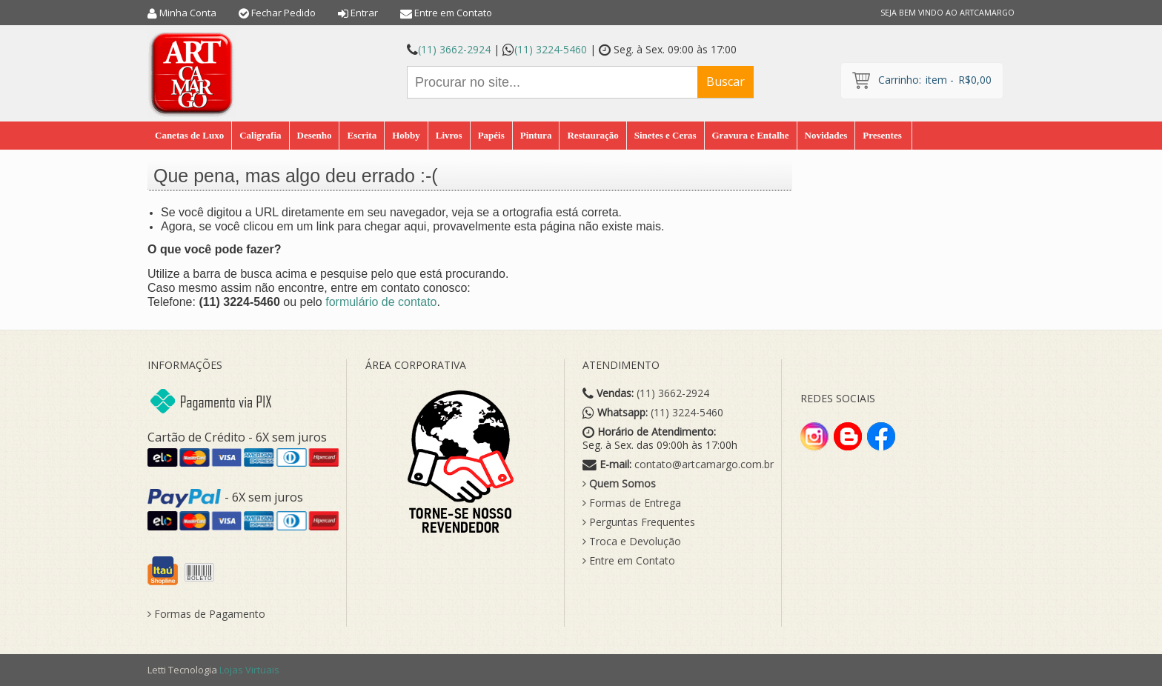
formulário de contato (380, 302)
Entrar (364, 12)
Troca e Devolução (631, 541)
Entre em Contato (453, 12)
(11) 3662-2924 (454, 49)
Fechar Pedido (283, 12)
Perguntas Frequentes (638, 522)
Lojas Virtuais (249, 669)
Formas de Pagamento (206, 614)
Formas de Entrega (631, 503)
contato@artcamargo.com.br (704, 464)
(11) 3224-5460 (550, 49)
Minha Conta (187, 12)
